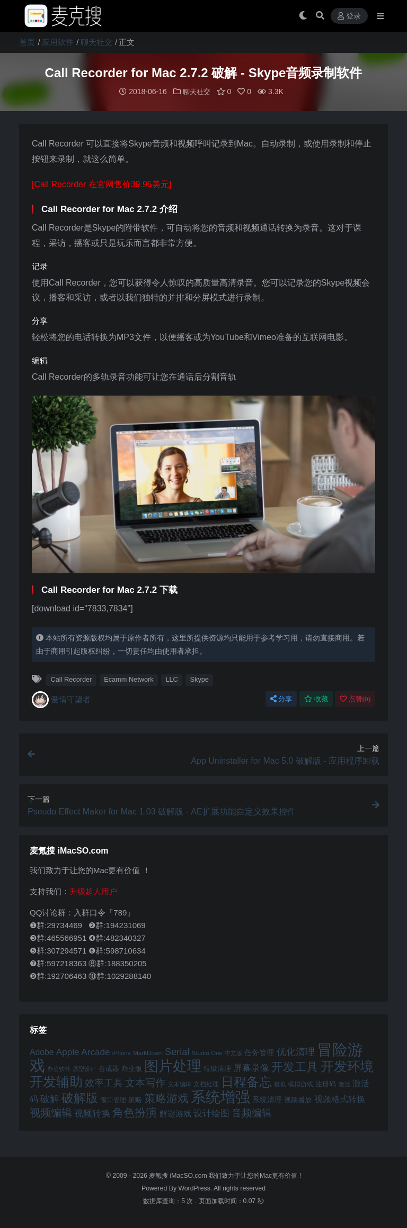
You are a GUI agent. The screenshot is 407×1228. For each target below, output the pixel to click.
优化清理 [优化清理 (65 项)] (296, 1051)
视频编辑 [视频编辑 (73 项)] (51, 1112)
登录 (349, 16)
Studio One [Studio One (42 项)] (207, 1052)
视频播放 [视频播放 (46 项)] (298, 1099)
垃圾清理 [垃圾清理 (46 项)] (217, 1068)
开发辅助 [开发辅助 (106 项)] (56, 1081)
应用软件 (58, 42)
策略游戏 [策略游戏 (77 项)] (166, 1098)
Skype (199, 679)
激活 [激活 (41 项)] (344, 1083)
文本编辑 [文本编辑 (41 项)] (179, 1083)
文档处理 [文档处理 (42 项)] (206, 1083)
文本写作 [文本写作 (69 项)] (145, 1082)
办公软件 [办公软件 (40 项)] (58, 1068)
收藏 (316, 698)
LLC (171, 679)
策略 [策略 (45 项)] (135, 1099)
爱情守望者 (61, 699)
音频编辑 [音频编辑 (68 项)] (252, 1112)
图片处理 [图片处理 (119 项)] (172, 1066)
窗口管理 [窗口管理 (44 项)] (113, 1099)
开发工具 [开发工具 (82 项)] (294, 1066)
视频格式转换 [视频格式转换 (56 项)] (339, 1098)
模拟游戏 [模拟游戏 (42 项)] (300, 1083)
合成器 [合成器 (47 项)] (109, 1068)
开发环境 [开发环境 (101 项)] (347, 1066)
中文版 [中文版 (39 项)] (233, 1052)
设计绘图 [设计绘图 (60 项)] (211, 1113)
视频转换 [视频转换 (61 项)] (92, 1113)
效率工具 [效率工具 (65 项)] (104, 1082)
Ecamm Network (129, 679)
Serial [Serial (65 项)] (177, 1051)
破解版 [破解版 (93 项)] (79, 1097)
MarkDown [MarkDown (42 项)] (148, 1052)
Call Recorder (71, 679)
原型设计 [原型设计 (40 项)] (84, 1068)
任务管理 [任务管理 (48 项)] (259, 1052)
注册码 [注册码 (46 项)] (325, 1083)
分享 (281, 698)
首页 (27, 42)
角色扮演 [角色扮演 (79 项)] (134, 1112)
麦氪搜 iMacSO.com (179, 1175)
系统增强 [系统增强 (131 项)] (220, 1096)
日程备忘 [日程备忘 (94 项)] (246, 1081)
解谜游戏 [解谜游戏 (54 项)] (175, 1112)
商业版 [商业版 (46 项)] (131, 1068)
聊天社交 (96, 42)
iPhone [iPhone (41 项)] (121, 1052)
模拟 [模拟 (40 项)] (280, 1083)
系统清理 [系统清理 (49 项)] (267, 1099)
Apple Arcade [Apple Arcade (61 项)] (83, 1052)
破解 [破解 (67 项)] (49, 1098)
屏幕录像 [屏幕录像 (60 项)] (251, 1067)
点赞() (355, 698)
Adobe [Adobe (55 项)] (42, 1051)
